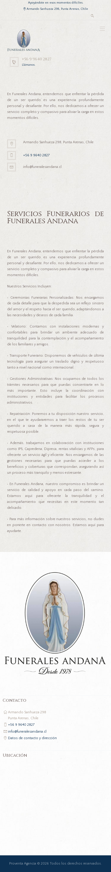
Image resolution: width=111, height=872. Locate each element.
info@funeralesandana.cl (27, 732)
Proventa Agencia (22, 863)
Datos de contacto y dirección (32, 738)
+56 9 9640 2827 (37, 59)
